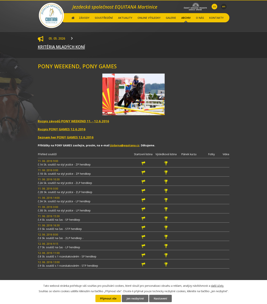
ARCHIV (186, 18)
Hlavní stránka (73, 17)
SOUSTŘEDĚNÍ (104, 18)
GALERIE (171, 18)
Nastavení (160, 298)
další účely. (217, 285)
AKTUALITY (125, 18)
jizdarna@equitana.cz (124, 145)
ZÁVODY (84, 18)
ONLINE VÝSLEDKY (149, 18)
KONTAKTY (216, 18)
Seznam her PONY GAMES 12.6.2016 (66, 137)
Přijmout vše (108, 298)
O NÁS (200, 18)
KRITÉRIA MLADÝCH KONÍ (61, 47)
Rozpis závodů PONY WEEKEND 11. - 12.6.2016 (73, 121)
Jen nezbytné (135, 298)
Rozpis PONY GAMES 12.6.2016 (62, 129)
